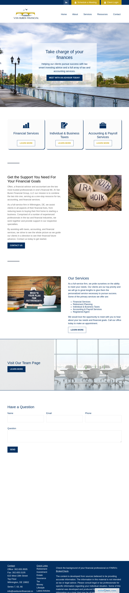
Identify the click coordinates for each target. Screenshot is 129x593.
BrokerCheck (62, 571)
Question (11, 428)
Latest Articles (43, 591)
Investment (42, 572)
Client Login (111, 2)
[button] (64, 14)
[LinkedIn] (66, 2)
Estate (40, 575)
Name (10, 413)
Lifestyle (41, 587)
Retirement (42, 569)
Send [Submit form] (12, 450)
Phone (88, 413)
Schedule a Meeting (85, 2)
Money (40, 584)
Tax (38, 581)
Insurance (41, 578)
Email (49, 413)
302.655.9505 (21, 569)
